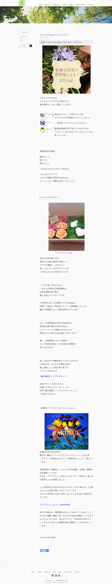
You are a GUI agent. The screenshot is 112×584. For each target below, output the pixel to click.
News (47, 37)
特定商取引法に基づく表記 (62, 580)
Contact (91, 4)
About (48, 4)
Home (40, 4)
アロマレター (23, 36)
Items (64, 4)
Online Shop (80, 4)
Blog (71, 4)
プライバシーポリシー (49, 580)
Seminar (56, 4)
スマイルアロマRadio (63, 118)
